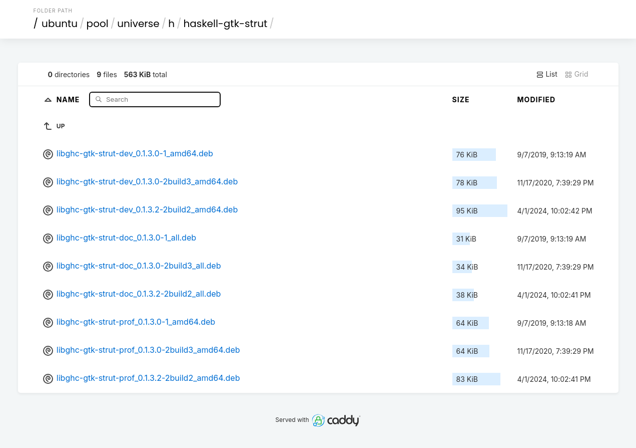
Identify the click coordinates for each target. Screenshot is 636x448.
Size (461, 99)
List (546, 74)
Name (69, 99)
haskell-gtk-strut (226, 24)
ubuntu (60, 24)
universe (138, 24)
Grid (576, 74)
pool (98, 24)
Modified (536, 99)
